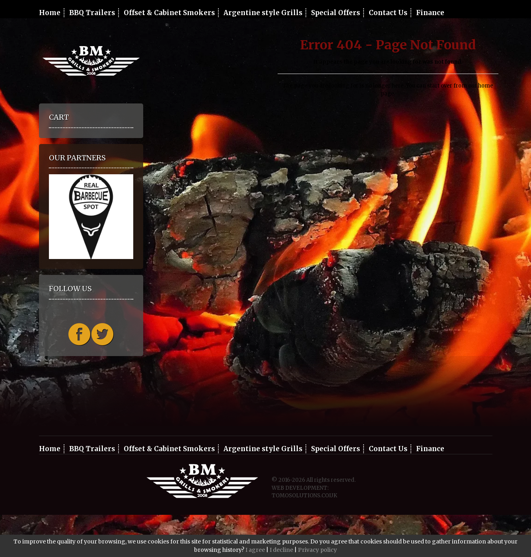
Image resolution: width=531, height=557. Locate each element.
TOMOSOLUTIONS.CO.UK (304, 495)
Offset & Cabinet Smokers (169, 12)
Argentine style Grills (263, 12)
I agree (255, 549)
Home (49, 12)
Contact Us (388, 12)
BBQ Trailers (92, 12)
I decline (281, 549)
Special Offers (335, 12)
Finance (430, 12)
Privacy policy (317, 549)
